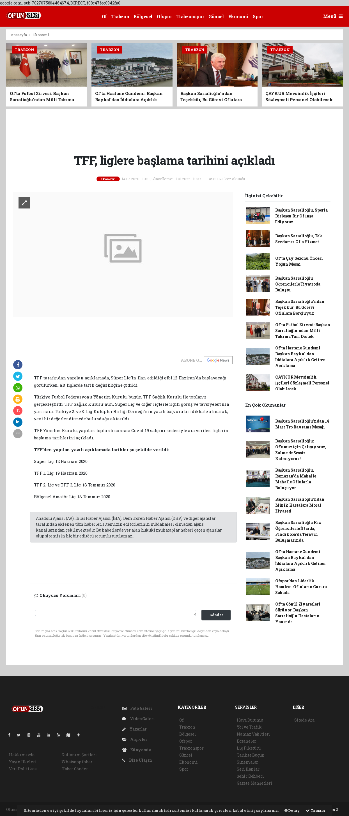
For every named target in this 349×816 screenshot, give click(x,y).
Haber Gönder (74, 768)
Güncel (216, 16)
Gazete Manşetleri (254, 783)
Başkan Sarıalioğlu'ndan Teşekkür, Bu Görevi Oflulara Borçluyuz (299, 307)
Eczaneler (246, 741)
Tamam (315, 810)
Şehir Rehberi (250, 776)
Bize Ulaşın (137, 760)
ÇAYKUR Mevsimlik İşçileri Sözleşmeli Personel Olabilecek (302, 382)
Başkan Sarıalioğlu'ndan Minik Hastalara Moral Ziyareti (299, 505)
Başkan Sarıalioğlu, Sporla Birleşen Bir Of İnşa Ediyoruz (301, 215)
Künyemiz (136, 749)
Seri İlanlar (248, 769)
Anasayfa (19, 34)
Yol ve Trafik (249, 727)
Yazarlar (134, 729)
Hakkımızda (22, 754)
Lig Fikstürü (249, 748)
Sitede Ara (304, 720)
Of (104, 16)
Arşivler (134, 739)
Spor (258, 16)
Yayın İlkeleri (22, 761)
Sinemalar (247, 762)
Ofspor (164, 16)
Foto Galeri (137, 708)
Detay (292, 810)
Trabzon (120, 16)
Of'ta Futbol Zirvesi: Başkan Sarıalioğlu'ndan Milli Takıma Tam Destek (302, 330)
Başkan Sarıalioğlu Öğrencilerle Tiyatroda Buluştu (297, 284)
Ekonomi (238, 16)
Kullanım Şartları (79, 754)
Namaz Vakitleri (253, 734)
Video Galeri (138, 718)
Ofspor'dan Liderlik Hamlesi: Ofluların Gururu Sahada (301, 586)
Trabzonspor (190, 16)
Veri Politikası (23, 768)
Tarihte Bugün (251, 755)
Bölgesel (143, 16)
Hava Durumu (250, 720)
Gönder (216, 615)
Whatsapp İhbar (76, 761)
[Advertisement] (174, 131)
